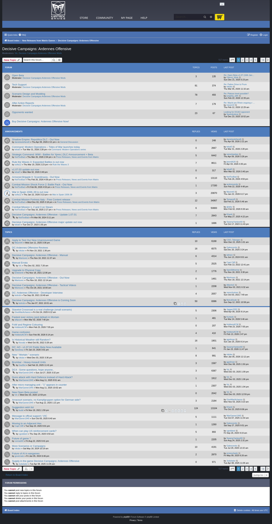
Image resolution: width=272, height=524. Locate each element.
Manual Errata (20, 262)
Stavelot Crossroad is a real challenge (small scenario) (42, 309)
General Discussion (69, 142)
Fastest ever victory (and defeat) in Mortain (35, 317)
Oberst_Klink (232, 77)
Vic (16, 53)
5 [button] (255, 60)
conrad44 (19, 441)
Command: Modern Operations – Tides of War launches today (46, 147)
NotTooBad (20, 157)
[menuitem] (22, 35)
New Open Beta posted (25, 392)
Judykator (23, 464)
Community (104, 18)
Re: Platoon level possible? (236, 93)
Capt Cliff (231, 262)
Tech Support (19, 84)
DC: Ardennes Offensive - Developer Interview (37, 292)
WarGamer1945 (26, 372)
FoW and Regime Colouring (27, 324)
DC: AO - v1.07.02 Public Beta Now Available (37, 347)
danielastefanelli (22, 142)
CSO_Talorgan (233, 240)
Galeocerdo (232, 247)
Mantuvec (23, 258)
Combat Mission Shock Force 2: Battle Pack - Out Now (42, 184)
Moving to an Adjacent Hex (26, 423)
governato (19, 456)
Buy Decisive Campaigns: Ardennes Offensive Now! (40, 121)
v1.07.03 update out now (25, 169)
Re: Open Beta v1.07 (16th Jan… (239, 75)
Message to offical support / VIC (29, 416)
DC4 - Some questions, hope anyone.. (33, 369)
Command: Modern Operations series (68, 149)
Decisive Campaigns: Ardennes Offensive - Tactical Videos (44, 285)
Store (84, 18)
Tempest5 (231, 199)
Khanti (229, 214)
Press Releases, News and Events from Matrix (77, 157)
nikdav (230, 86)
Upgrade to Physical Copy (26, 270)
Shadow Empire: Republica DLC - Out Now (35, 139)
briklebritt (19, 273)
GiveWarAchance (23, 312)
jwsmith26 (231, 162)
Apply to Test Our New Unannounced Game (36, 240)
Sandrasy (19, 350)
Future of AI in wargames (26, 453)
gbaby (229, 207)
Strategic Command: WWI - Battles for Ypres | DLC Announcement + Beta (52, 154)
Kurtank (230, 317)
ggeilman (231, 339)
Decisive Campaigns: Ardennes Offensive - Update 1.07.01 (44, 214)
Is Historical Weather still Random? (31, 339)
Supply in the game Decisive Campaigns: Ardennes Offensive (45, 461)
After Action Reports (23, 103)
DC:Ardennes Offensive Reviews (30, 247)
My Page (127, 18)
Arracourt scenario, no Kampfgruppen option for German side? (46, 399)
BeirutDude (232, 300)
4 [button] (251, 60)
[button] (232, 60)
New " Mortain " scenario (25, 354)
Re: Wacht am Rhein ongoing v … (239, 103)
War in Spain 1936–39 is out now (30, 192)
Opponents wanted (22, 112)
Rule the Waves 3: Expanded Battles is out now (38, 162)
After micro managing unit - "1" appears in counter (39, 384)
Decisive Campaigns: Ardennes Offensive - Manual (40, 255)
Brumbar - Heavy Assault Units (29, 362)
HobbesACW (21, 327)
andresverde (232, 184)
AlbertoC (231, 285)
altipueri (18, 320)
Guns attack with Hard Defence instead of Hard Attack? (42, 377)
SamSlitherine (233, 270)
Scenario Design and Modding (28, 93)
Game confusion (21, 332)
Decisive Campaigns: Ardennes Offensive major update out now (47, 222)
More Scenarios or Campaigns (28, 446)
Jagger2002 (232, 309)
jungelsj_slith (232, 96)
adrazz (230, 255)
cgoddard (23, 434)
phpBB (126, 517)
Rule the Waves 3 (61, 164)
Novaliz (22, 342)
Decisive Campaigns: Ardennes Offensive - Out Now (40, 277)
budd (21, 410)
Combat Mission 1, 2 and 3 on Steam (32, 207)
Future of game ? (21, 438)
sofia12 (18, 164)
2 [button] (242, 60)
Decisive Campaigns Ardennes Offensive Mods (40, 53)
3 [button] (247, 60)
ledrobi (18, 295)
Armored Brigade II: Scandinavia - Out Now (36, 177)
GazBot (22, 365)
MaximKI (231, 192)
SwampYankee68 (235, 222)
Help (144, 18)
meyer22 (231, 105)
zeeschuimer (232, 292)
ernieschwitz (232, 453)
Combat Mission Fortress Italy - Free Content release (41, 199)
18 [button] (262, 60)
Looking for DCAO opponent (237, 112)
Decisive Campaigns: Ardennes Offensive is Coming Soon (44, 300)
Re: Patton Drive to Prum (235, 84)
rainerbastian (233, 154)
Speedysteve (233, 114)
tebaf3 (18, 149)
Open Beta (18, 75)
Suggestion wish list (23, 407)
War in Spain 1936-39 (62, 194)
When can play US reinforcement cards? (34, 431)
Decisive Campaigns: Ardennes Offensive (36, 49)
